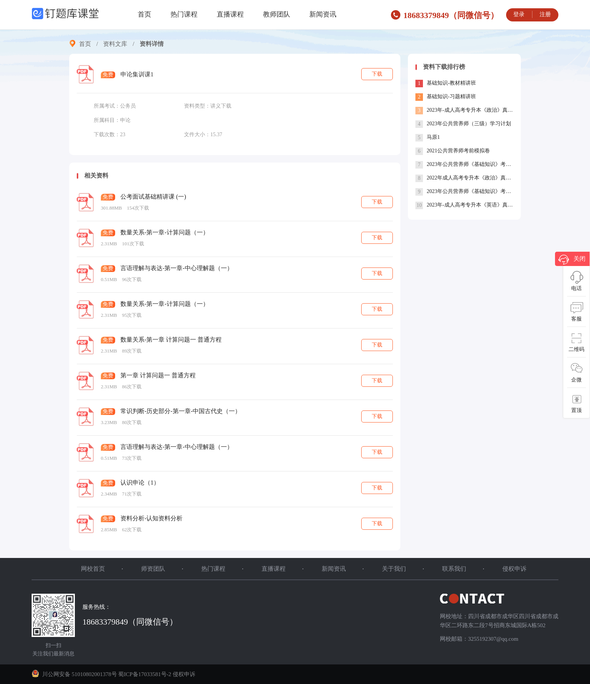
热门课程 (184, 14)
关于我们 (394, 568)
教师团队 (276, 14)
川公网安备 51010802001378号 (75, 674)
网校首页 (93, 568)
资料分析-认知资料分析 (151, 518)
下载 (377, 74)
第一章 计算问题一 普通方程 (158, 375)
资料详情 (152, 44)
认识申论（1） (140, 482)
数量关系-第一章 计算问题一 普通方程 (171, 339)
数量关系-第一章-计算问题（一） (164, 232)
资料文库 (115, 44)
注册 (545, 14)
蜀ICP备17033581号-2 (144, 674)
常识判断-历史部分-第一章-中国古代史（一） (180, 411)
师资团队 (153, 568)
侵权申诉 (514, 568)
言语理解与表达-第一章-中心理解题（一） (176, 268)
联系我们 (454, 568)
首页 (144, 14)
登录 (519, 14)
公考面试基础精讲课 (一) (153, 196)
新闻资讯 (322, 14)
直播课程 (230, 14)
